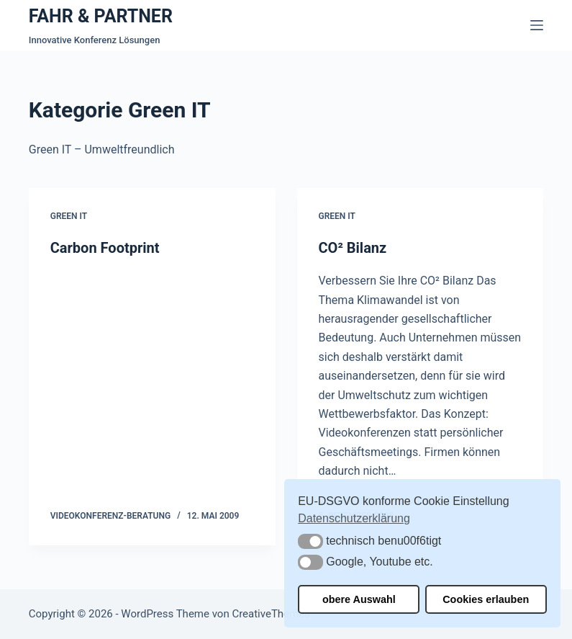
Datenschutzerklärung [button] (354, 518)
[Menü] (536, 25)
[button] (310, 541)
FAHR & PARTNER (101, 16)
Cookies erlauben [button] (485, 599)
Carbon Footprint (105, 247)
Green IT (68, 216)
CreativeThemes (271, 613)
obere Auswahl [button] (359, 599)
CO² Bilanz (353, 247)
